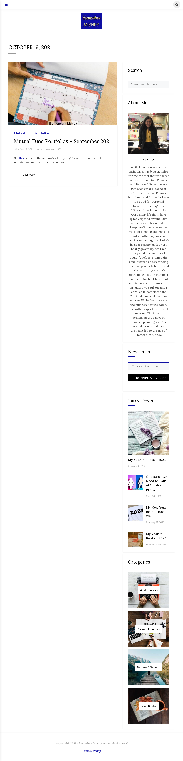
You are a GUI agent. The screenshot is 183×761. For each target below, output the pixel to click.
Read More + (29, 175)
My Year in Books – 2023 (147, 460)
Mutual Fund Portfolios (32, 133)
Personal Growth (148, 667)
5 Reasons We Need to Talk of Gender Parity (156, 483)
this (21, 158)
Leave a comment (46, 149)
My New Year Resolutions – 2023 (156, 511)
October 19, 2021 (24, 149)
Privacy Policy (91, 751)
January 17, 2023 (155, 522)
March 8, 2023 (154, 495)
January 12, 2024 (137, 466)
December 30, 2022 (156, 544)
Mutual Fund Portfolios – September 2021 (62, 141)
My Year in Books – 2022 (156, 536)
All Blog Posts (148, 590)
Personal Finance (148, 629)
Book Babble (148, 706)
